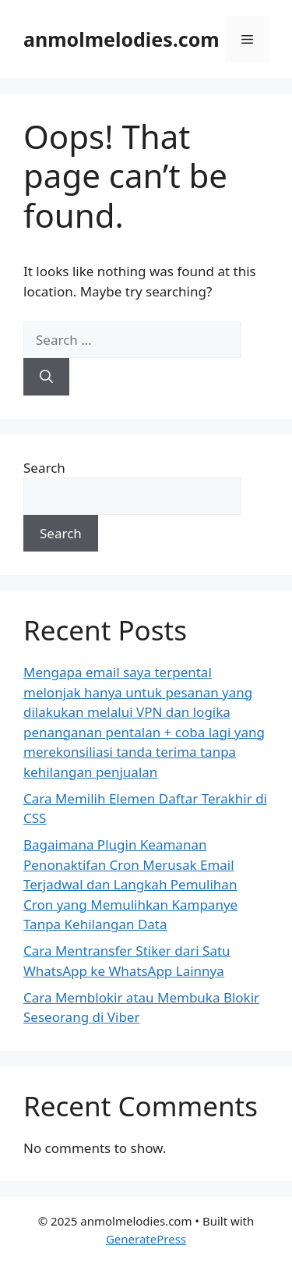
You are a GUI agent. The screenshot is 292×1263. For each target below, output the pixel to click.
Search (44, 468)
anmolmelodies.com (121, 39)
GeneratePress (146, 1239)
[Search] (46, 377)
